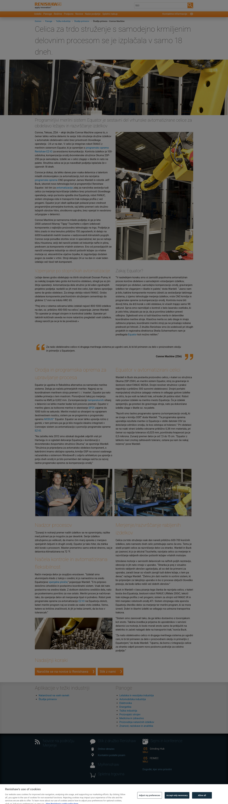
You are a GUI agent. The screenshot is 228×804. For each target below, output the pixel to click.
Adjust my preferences (149, 799)
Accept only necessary (177, 799)
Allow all (202, 799)
